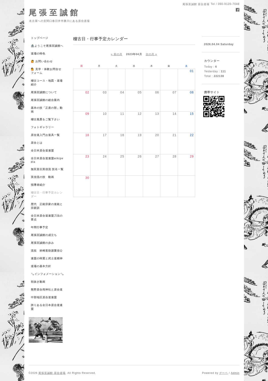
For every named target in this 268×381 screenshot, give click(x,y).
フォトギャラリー (42, 127)
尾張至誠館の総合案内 (45, 100)
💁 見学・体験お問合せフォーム (46, 71)
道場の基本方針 (41, 266)
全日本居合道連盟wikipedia (47, 160)
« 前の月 (116, 54)
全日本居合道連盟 (42, 150)
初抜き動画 (38, 281)
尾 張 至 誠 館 (53, 12)
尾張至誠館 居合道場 (51, 373)
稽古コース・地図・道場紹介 (47, 82)
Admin (235, 373)
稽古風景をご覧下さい (45, 119)
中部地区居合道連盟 (44, 297)
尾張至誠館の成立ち (44, 235)
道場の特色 (39, 53)
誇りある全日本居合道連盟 (47, 307)
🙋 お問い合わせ (42, 61)
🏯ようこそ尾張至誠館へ (47, 45)
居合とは (36, 142)
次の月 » (151, 54)
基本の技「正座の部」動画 (47, 109)
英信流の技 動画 (42, 177)
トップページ (39, 38)
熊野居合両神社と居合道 (47, 289)
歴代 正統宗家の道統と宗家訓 (47, 206)
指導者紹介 (38, 184)
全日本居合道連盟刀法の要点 (47, 217)
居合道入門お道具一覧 (45, 135)
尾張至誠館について (44, 92)
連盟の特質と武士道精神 (47, 258)
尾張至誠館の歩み (42, 242)
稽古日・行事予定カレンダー (47, 194)
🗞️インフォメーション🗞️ (47, 274)
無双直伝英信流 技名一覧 (47, 169)
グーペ (223, 373)
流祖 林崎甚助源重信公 (47, 250)
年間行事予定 (39, 227)
